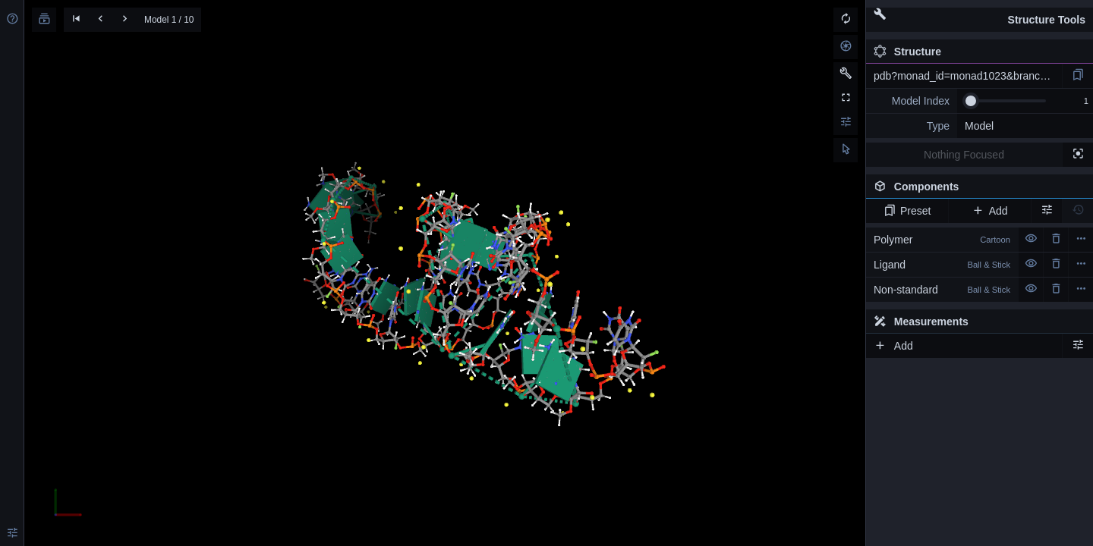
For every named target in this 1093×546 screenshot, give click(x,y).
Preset (907, 211)
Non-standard (942, 290)
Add (989, 211)
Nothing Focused (964, 155)
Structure (907, 52)
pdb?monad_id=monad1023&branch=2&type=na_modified (968, 76)
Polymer (942, 240)
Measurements (921, 321)
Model (979, 126)
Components (975, 189)
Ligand (942, 265)
